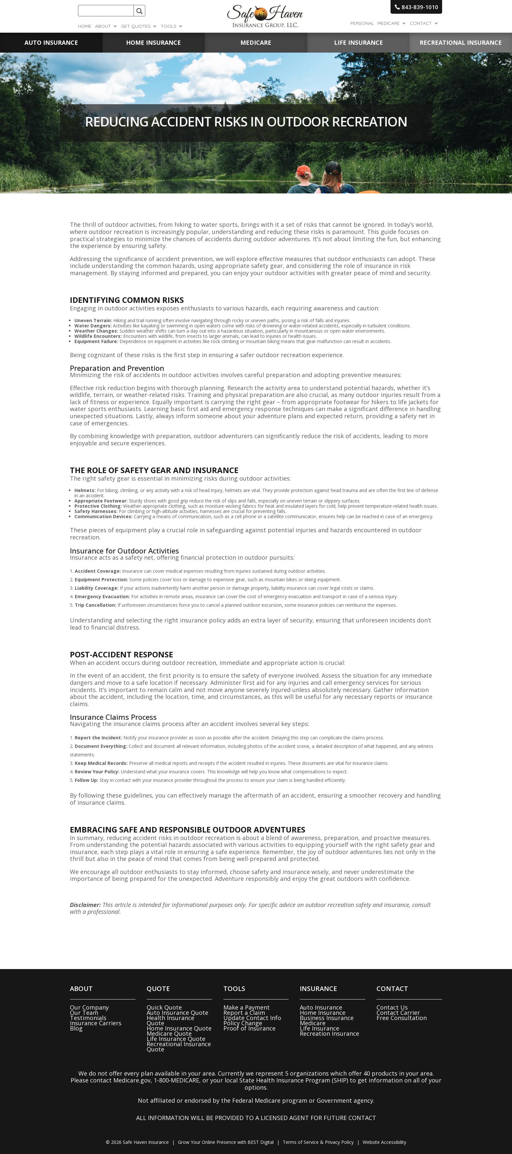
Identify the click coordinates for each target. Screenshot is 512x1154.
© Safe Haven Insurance (137, 1142)
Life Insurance (319, 1028)
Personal (362, 23)
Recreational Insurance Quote (179, 1046)
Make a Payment (246, 1007)
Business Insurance (327, 1018)
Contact (421, 23)
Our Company (89, 1007)
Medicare (388, 23)
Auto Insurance (321, 1007)
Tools (168, 26)
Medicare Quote (169, 1033)
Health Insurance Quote (170, 1020)
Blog (76, 1028)
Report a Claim (244, 1012)
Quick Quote (164, 1007)
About (103, 26)
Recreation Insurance (329, 1033)
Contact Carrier (398, 1012)
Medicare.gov (132, 1080)
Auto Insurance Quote (177, 1012)
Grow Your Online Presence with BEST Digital (226, 1142)
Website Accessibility (384, 1142)
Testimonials (88, 1018)
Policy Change (242, 1023)
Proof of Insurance (249, 1028)
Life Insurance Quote (176, 1039)
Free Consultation (401, 1018)
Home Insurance (322, 1012)
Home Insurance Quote (179, 1028)
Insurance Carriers (95, 1023)
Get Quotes (136, 26)
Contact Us (392, 1007)
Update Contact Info (252, 1018)
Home (84, 26)
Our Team (84, 1012)
